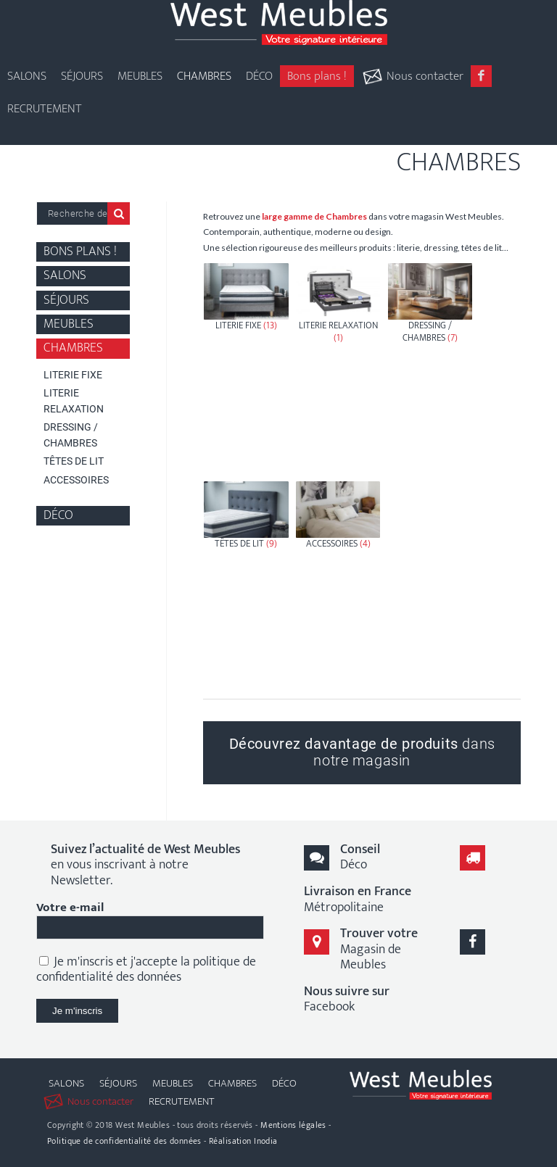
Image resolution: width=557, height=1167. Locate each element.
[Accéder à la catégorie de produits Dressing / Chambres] (430, 368)
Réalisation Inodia (243, 1141)
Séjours (66, 300)
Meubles (69, 324)
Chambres (73, 348)
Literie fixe (73, 375)
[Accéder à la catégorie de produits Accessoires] (338, 586)
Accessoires (76, 480)
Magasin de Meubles (379, 949)
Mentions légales (293, 1125)
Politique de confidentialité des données (124, 1141)
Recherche (118, 213)
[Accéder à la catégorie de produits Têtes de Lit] (246, 586)
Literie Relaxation (74, 400)
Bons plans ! (80, 252)
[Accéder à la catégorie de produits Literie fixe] (246, 368)
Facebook (346, 999)
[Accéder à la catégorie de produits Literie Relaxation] (338, 368)
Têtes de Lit (74, 461)
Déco (58, 516)
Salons (65, 276)
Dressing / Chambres (71, 434)
